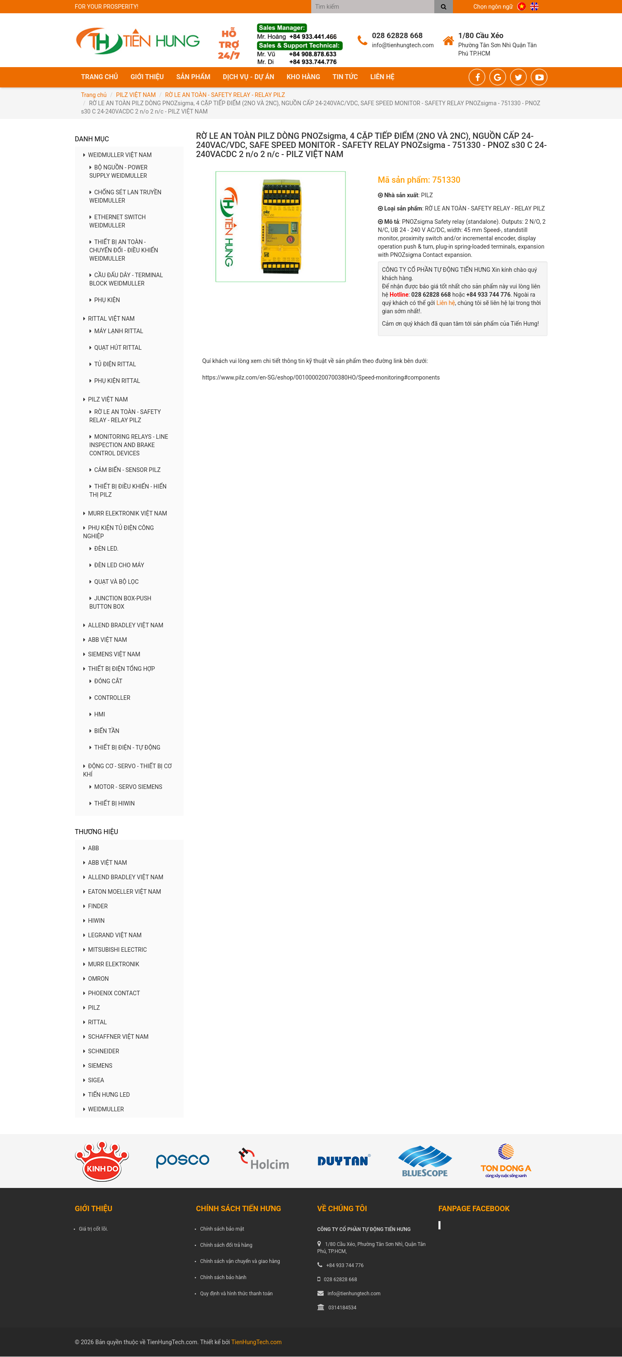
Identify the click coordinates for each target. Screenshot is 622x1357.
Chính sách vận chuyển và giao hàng (240, 1262)
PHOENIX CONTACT (111, 993)
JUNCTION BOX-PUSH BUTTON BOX (121, 603)
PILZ (91, 1008)
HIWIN (94, 921)
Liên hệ (382, 77)
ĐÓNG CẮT (106, 682)
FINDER (95, 906)
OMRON (96, 979)
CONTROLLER (110, 698)
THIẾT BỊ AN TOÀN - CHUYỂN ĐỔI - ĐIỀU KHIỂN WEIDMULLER (124, 251)
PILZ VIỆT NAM (136, 95)
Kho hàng (303, 77)
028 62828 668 (340, 1280)
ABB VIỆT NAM (105, 640)
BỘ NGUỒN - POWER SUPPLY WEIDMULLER (119, 172)
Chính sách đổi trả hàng (226, 1245)
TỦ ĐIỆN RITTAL (113, 365)
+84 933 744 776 (345, 1266)
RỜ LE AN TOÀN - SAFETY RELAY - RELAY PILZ (225, 95)
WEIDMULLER (103, 1109)
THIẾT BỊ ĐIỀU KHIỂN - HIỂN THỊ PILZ (128, 491)
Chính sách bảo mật (222, 1229)
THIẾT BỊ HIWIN (112, 804)
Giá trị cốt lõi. (93, 1229)
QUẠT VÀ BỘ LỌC (114, 582)
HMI (97, 715)
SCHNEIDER (101, 1051)
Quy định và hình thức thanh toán (236, 1294)
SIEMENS (98, 1066)
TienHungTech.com (256, 1342)
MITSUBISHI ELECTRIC (115, 950)
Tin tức (345, 77)
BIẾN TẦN (105, 731)
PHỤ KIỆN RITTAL (115, 381)
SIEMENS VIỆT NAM (111, 655)
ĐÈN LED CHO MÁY (117, 566)
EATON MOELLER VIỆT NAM (122, 892)
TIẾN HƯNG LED (106, 1095)
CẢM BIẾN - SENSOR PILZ (125, 470)
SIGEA (93, 1080)
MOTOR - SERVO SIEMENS (126, 787)
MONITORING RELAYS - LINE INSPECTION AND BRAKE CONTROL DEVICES (129, 445)
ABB (91, 848)
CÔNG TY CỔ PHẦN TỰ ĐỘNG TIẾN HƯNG (364, 1230)
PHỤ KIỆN (105, 301)
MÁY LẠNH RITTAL (116, 332)
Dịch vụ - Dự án (248, 77)
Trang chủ (99, 77)
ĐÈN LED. (104, 549)
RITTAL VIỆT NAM (109, 319)
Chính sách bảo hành (223, 1278)
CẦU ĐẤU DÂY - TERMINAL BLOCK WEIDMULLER (126, 280)
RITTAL (95, 1022)
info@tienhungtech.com (354, 1294)
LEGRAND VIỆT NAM (112, 935)
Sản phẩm (193, 77)
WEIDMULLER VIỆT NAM (117, 155)
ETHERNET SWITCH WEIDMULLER (118, 222)
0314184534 (342, 1308)
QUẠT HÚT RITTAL (116, 348)
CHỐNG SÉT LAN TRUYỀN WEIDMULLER (126, 197)
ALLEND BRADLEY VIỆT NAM (123, 626)
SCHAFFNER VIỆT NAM (116, 1037)
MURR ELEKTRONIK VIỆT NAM (125, 514)
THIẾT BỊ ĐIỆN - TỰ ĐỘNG (125, 748)
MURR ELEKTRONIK (111, 964)
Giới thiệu (147, 77)
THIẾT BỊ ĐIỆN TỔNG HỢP (119, 669)
